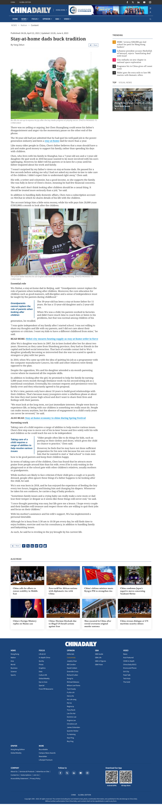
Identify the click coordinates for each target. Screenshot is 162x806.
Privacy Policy (35, 780)
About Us (14, 773)
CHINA (13, 2)
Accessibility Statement (19, 780)
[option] (131, 99)
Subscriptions (26, 777)
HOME (15, 19)
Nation (24, 25)
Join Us (36, 777)
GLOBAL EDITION (25, 2)
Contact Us (15, 777)
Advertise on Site (42, 773)
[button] (114, 108)
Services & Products (26, 773)
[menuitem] (61, 10)
